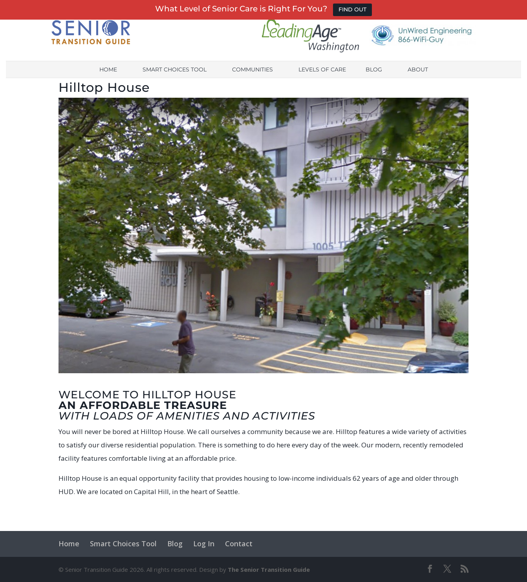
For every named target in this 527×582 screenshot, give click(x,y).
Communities (252, 76)
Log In (203, 543)
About (418, 76)
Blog (374, 76)
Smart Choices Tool (175, 76)
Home (108, 76)
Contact (239, 543)
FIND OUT (352, 9)
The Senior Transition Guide (269, 569)
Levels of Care (322, 76)
